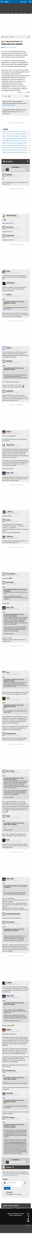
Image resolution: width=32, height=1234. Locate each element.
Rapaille (8, 347)
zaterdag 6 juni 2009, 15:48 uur (12, 474)
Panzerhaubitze (10, 574)
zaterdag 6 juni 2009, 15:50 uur (12, 538)
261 (27, 96)
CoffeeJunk (9, 536)
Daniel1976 (9, 1093)
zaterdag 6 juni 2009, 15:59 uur (12, 915)
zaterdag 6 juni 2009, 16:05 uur (12, 1072)
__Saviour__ (9, 511)
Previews (20, 12)
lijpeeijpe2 (9, 174)
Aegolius (8, 431)
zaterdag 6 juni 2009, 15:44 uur (12, 362)
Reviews (16, 12)
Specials (25, 12)
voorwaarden (18, 1194)
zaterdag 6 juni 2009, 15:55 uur (12, 817)
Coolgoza (9, 982)
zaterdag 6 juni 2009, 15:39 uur (12, 272)
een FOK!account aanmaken (10, 1175)
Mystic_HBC (10, 472)
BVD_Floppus (10, 771)
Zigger (8, 816)
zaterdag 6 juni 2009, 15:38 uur (12, 228)
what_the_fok (10, 444)
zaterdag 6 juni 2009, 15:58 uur (12, 880)
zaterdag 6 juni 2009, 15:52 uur (12, 608)
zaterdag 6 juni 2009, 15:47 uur (12, 433)
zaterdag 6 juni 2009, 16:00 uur (12, 923)
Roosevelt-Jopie (11, 733)
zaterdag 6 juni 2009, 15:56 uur (12, 841)
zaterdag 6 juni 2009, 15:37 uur (12, 176)
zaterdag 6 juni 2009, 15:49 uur (12, 513)
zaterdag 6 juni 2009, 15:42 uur (12, 296)
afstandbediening (11, 215)
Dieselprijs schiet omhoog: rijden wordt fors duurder (19, 150)
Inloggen (23, 2)
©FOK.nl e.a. (29, 1225)
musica (8, 520)
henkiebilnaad (10, 282)
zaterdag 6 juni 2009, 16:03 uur (12, 1031)
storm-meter (9, 227)
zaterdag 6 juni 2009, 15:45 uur (12, 392)
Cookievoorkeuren (17, 1215)
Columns (12, 12)
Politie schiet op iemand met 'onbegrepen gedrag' (19, 136)
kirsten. (8, 271)
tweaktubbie (9, 391)
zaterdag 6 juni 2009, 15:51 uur (12, 575)
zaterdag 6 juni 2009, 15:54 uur (12, 699)
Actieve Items (3, 12)
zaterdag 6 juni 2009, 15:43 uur (12, 349)
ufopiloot (8, 294)
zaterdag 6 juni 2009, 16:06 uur (12, 1094)
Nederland (11, 37)
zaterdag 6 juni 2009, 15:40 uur (12, 284)
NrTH (7, 672)
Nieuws (8, 12)
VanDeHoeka (10, 235)
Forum (30, 12)
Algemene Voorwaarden (13, 1214)
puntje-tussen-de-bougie (13, 913)
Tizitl (7, 698)
